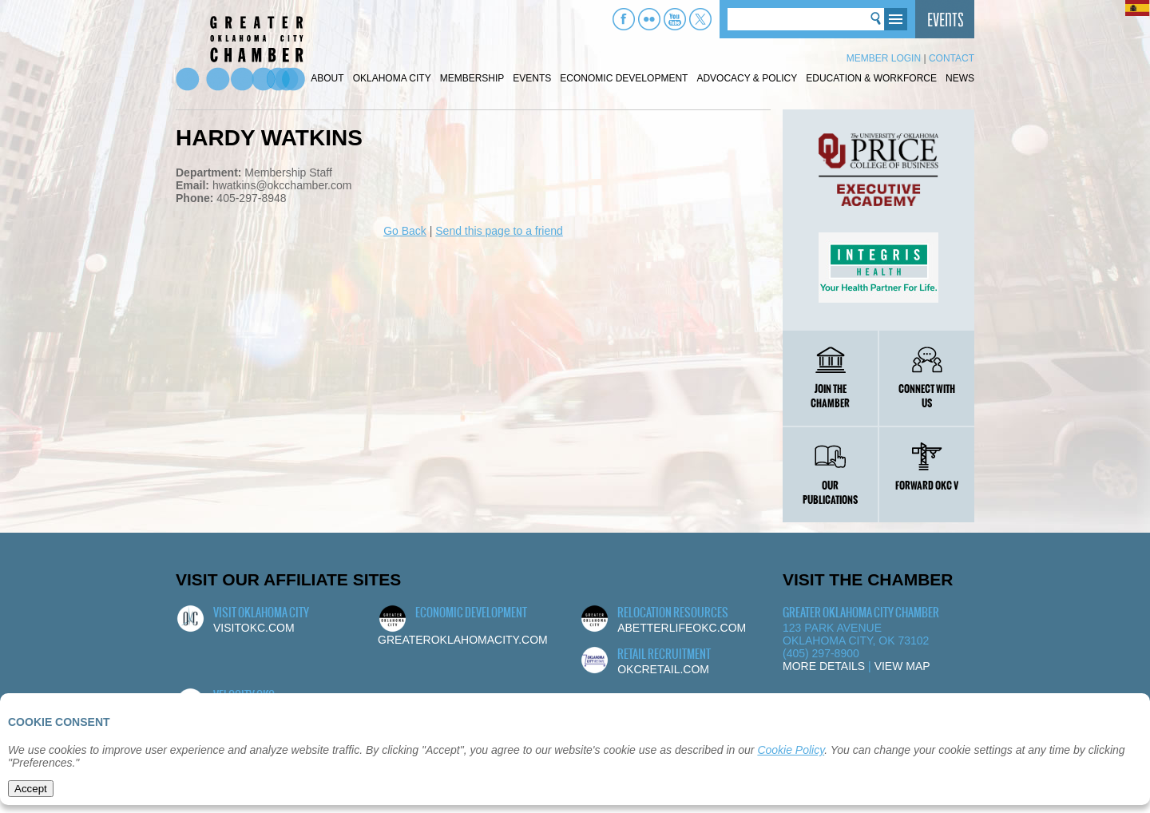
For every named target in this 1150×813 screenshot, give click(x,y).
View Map (902, 666)
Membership (472, 78)
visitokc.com (254, 627)
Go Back (404, 230)
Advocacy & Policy (746, 78)
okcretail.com (663, 669)
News (960, 78)
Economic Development (624, 78)
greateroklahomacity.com (463, 639)
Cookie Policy (790, 750)
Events (532, 78)
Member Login (884, 58)
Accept (30, 789)
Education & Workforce (871, 78)
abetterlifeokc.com (681, 627)
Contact (951, 58)
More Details (824, 666)
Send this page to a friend (499, 230)
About (327, 78)
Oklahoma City (392, 78)
